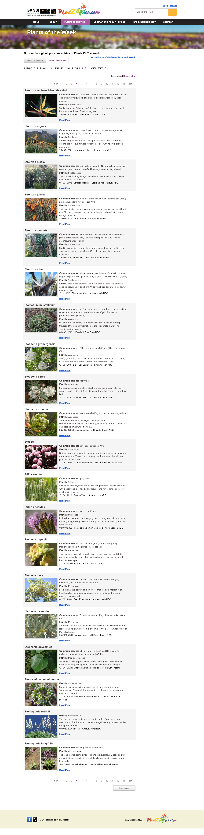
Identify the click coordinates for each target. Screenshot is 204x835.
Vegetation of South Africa (109, 22)
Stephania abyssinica (38, 653)
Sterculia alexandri (36, 616)
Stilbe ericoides (34, 511)
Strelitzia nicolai (34, 163)
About (53, 22)
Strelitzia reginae (35, 126)
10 (107, 84)
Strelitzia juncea (34, 196)
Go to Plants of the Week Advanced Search (113, 60)
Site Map (138, 820)
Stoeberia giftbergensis (39, 346)
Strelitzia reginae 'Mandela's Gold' (46, 90)
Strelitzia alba (33, 271)
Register (173, 5)
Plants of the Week (75, 22)
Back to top (124, 795)
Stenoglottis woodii (36, 718)
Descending (129, 76)
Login (165, 5)
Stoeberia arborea (35, 412)
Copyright (128, 820)
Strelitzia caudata (35, 232)
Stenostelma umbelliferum (41, 685)
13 (124, 84)
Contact (168, 22)
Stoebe (28, 445)
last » (131, 84)
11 (112, 84)
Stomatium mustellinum (39, 307)
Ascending (116, 76)
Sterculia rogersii (35, 544)
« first (55, 84)
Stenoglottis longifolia (38, 750)
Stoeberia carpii (34, 379)
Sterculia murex (34, 580)
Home (36, 22)
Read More (64, 120)
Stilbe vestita (32, 478)
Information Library (144, 22)
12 (118, 84)
